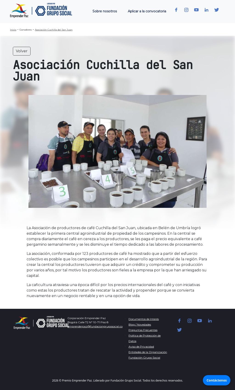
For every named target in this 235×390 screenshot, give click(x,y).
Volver (22, 51)
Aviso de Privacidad (141, 346)
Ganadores (26, 29)
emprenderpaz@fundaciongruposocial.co (95, 326)
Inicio (13, 29)
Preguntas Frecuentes (143, 330)
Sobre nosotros (104, 11)
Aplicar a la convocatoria (147, 11)
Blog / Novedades (140, 324)
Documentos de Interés (144, 319)
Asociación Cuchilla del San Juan (54, 29)
